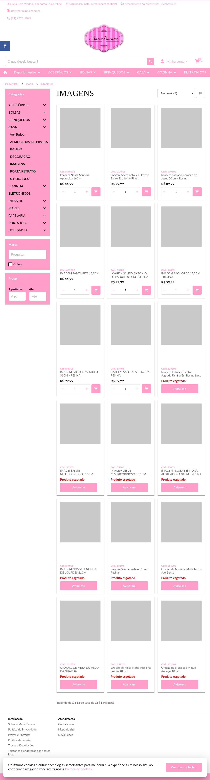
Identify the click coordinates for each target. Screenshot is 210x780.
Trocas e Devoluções (21, 745)
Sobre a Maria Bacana (21, 724)
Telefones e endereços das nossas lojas (29, 752)
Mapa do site (66, 729)
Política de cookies (20, 740)
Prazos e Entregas (19, 734)
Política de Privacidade (22, 729)
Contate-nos (66, 724)
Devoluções (65, 734)
